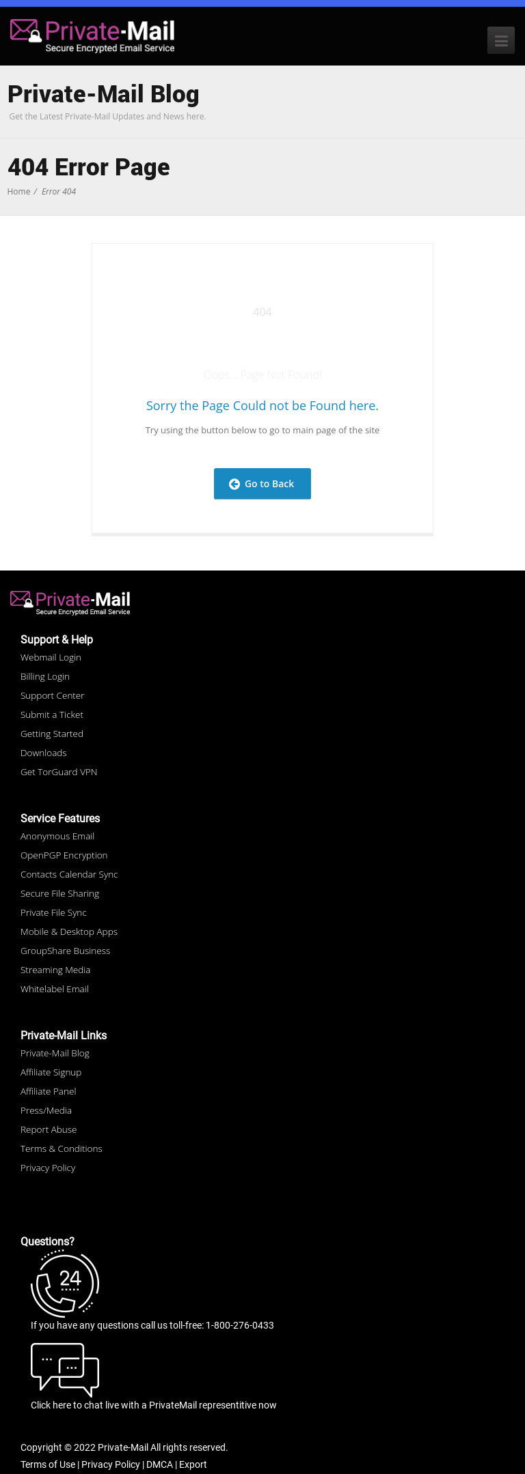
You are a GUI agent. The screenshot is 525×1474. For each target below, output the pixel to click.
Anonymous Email (57, 836)
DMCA (159, 1464)
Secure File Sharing (60, 893)
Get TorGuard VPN (59, 772)
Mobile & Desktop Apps (69, 931)
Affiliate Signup (51, 1072)
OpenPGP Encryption (64, 855)
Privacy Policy (48, 1167)
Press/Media (46, 1110)
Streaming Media (55, 970)
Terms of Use (48, 1464)
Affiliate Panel (48, 1091)
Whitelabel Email (55, 989)
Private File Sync (54, 912)
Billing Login (45, 676)
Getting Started (52, 733)
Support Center (53, 695)
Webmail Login (51, 657)
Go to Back (262, 483)
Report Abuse (49, 1129)
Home (19, 191)
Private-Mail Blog (55, 1053)
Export (193, 1464)
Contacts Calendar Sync (69, 874)
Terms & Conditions (62, 1148)
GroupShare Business (65, 950)
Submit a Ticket (52, 714)
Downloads (44, 753)
